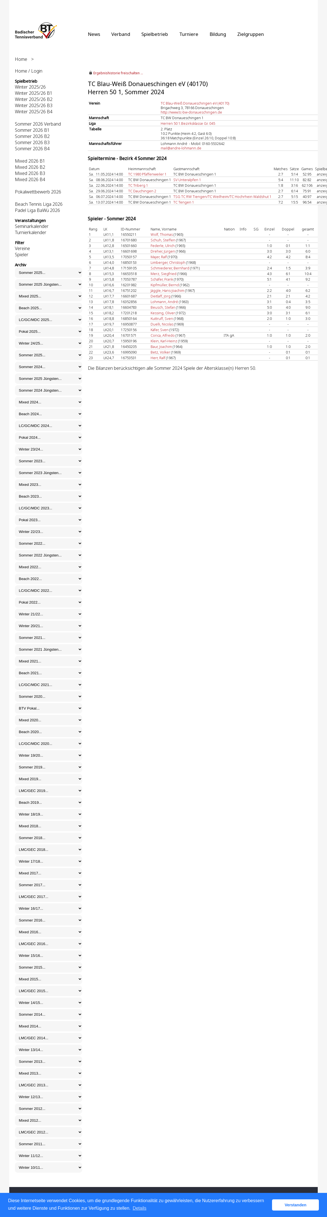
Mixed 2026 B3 (30, 173)
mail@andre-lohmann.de (181, 148)
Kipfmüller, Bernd (165, 284)
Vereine (22, 248)
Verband (120, 34)
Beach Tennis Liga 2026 (39, 204)
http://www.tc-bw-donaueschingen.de (191, 112)
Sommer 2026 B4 (32, 149)
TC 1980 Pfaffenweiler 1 (147, 174)
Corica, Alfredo (163, 335)
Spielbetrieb (154, 34)
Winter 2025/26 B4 (33, 111)
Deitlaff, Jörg (161, 296)
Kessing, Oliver (163, 312)
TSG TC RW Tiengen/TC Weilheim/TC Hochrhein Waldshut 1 (222, 196)
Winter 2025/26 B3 (33, 105)
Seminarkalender (32, 226)
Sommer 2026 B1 (32, 130)
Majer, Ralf (159, 256)
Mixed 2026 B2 (30, 167)
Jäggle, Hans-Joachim (167, 290)
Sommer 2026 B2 (32, 136)
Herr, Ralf (158, 357)
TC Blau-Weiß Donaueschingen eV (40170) (195, 103)
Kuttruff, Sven (162, 318)
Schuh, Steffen (163, 240)
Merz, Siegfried (163, 273)
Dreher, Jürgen (163, 251)
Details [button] (139, 1208)
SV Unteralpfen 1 (187, 179)
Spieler (21, 254)
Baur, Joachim (161, 346)
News (94, 34)
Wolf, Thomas (162, 234)
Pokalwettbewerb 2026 (38, 192)
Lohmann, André (164, 301)
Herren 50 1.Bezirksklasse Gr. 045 (188, 123)
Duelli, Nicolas (162, 324)
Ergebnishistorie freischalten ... (118, 73)
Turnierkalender (30, 232)
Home (21, 59)
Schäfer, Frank (162, 279)
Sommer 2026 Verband (38, 124)
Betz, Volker (160, 352)
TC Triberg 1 (138, 185)
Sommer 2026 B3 (32, 142)
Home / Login (28, 71)
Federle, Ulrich (163, 245)
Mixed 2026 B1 (30, 161)
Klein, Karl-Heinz (164, 340)
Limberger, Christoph (168, 262)
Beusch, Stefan (163, 307)
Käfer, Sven (160, 329)
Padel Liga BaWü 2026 (37, 210)
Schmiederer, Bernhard (170, 268)
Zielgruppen (250, 34)
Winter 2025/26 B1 (33, 93)
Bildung (217, 34)
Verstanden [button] (296, 1205)
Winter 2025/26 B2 (33, 99)
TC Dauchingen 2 (142, 190)
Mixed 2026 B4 (30, 179)
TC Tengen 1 (183, 202)
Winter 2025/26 (30, 87)
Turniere (188, 34)
